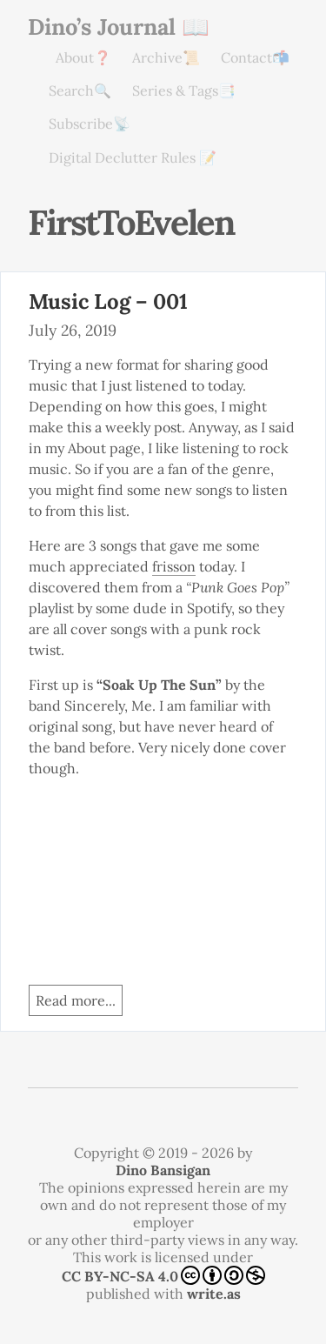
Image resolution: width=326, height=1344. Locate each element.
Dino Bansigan (163, 1170)
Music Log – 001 (108, 301)
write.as (214, 1293)
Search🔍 (80, 90)
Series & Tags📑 (184, 90)
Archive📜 (166, 57)
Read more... (76, 1000)
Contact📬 (255, 57)
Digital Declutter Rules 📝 (132, 157)
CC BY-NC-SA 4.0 (163, 1275)
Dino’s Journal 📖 (119, 26)
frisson (174, 566)
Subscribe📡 (89, 123)
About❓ (83, 57)
